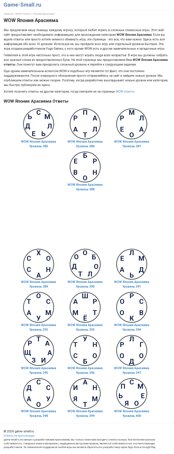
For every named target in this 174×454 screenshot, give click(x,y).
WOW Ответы (23, 13)
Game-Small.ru (22, 5)
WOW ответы (125, 91)
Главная (8, 13)
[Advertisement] (87, 222)
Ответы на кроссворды (19, 435)
